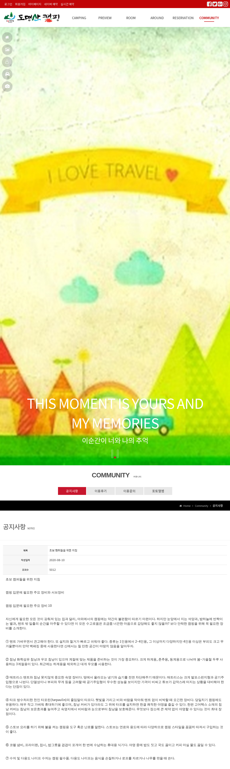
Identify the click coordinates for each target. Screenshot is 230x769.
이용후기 (101, 490)
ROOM (131, 17)
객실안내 (7, 63)
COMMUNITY (209, 17)
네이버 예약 (51, 4)
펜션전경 (7, 51)
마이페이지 (34, 4)
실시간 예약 (67, 4)
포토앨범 (7, 88)
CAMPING (79, 17)
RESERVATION (183, 17)
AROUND (157, 17)
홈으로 (7, 39)
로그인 (8, 4)
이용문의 (129, 490)
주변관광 (7, 75)
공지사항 (72, 490)
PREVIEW (105, 17)
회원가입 (20, 4)
